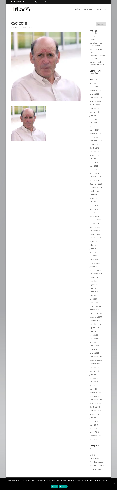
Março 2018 (94, 432)
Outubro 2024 (95, 148)
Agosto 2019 (94, 371)
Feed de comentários (98, 465)
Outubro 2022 (95, 234)
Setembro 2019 (95, 367)
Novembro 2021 (96, 274)
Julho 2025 (94, 115)
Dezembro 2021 (96, 270)
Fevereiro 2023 (95, 220)
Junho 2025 (94, 119)
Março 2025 (94, 130)
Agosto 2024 (94, 155)
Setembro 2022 (95, 238)
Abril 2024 (93, 169)
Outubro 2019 (95, 364)
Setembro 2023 (95, 195)
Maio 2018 (94, 425)
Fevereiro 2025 (95, 133)
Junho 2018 (94, 421)
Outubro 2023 (95, 191)
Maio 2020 (94, 338)
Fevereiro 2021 (95, 306)
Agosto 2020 (94, 328)
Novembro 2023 (96, 187)
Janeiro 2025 (94, 137)
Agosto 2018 (94, 414)
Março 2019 (94, 389)
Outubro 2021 (95, 277)
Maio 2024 (94, 166)
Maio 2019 (94, 382)
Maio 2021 (94, 295)
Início (77, 9)
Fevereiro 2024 (95, 177)
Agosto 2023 (94, 198)
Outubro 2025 (95, 105)
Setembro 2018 (95, 410)
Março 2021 (94, 303)
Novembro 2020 (96, 317)
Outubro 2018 (95, 407)
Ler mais (63, 486)
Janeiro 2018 (94, 439)
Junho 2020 (94, 335)
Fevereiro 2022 (95, 263)
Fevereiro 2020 (95, 349)
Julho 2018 (94, 418)
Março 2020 (94, 346)
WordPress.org (95, 469)
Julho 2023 (94, 202)
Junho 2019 (94, 378)
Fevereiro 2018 (95, 436)
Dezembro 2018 (96, 400)
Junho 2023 (94, 205)
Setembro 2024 (95, 151)
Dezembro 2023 (96, 184)
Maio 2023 (94, 209)
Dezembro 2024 (96, 141)
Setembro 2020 (95, 324)
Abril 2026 (93, 83)
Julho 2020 (94, 331)
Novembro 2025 (96, 101)
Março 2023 (94, 216)
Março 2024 (94, 173)
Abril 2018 (93, 428)
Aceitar (54, 486)
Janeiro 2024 (94, 180)
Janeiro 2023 (94, 223)
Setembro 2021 (95, 281)
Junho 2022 (94, 249)
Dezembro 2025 (96, 97)
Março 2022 (94, 259)
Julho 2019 (94, 374)
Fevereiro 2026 (95, 90)
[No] (114, 484)
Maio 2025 (94, 123)
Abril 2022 (93, 256)
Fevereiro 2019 (95, 392)
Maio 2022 (94, 252)
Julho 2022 (94, 245)
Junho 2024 (94, 162)
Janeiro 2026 (94, 94)
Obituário (88, 9)
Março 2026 (94, 87)
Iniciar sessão (95, 458)
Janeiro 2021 (94, 310)
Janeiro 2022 (94, 267)
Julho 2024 (94, 159)
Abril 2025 (93, 126)
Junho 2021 (94, 292)
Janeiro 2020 (94, 353)
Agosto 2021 (94, 285)
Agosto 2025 (94, 112)
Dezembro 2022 (96, 227)
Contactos (101, 9)
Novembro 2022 (96, 231)
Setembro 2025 (95, 108)
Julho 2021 (94, 288)
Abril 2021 (93, 299)
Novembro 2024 (96, 144)
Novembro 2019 (96, 360)
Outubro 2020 (95, 321)
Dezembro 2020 (96, 313)
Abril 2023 (93, 213)
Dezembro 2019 (96, 356)
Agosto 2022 (94, 241)
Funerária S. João (19, 28)
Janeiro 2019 (94, 396)
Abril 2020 (93, 342)
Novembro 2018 (96, 403)
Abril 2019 (93, 385)
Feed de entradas (96, 462)
